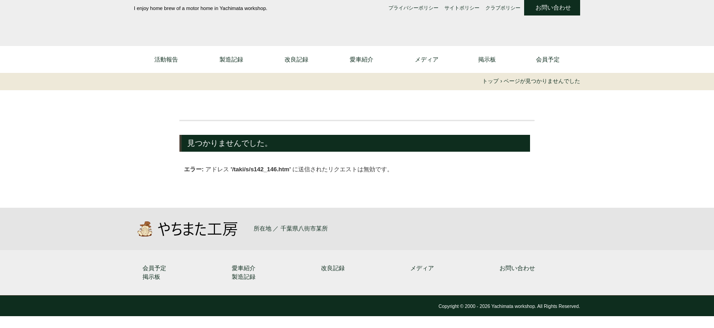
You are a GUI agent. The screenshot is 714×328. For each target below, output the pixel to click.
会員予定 (548, 59)
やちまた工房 (207, 26)
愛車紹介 (361, 59)
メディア (427, 59)
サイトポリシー (461, 7)
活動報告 (166, 59)
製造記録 (231, 59)
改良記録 (296, 59)
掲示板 (487, 59)
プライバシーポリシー (413, 7)
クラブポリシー (502, 7)
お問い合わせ (553, 8)
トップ (490, 81)
